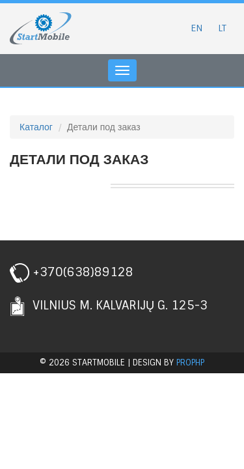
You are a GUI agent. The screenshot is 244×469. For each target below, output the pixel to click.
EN (196, 28)
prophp (190, 362)
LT (222, 28)
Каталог (36, 127)
